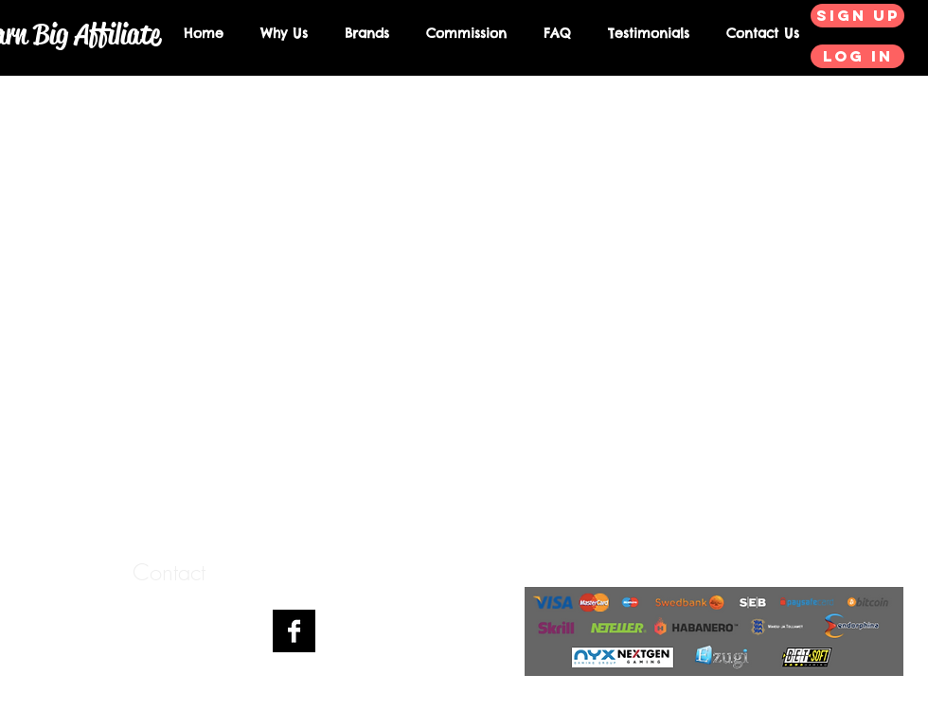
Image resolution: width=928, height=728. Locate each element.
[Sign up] (857, 15)
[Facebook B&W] (294, 631)
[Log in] (857, 56)
